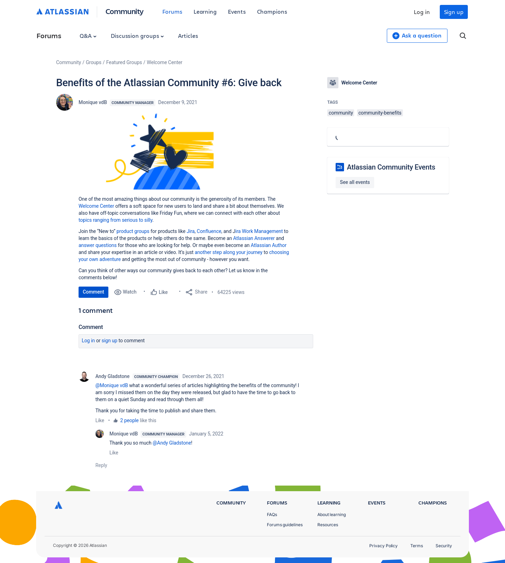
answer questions (98, 245)
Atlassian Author (269, 245)
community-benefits (380, 113)
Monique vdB (93, 102)
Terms (416, 545)
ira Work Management (259, 231)
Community (125, 11)
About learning (331, 514)
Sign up (454, 11)
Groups (93, 62)
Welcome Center (164, 62)
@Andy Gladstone (172, 443)
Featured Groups (124, 62)
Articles (188, 35)
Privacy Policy (383, 545)
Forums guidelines (285, 524)
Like (99, 420)
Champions (272, 11)
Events (237, 11)
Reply (101, 465)
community (341, 113)
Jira (191, 231)
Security (444, 545)
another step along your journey (228, 252)
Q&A (88, 35)
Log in (422, 11)
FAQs (272, 514)
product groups (132, 231)
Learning (205, 11)
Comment (93, 292)
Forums (172, 11)
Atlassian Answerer (254, 238)
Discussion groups (137, 35)
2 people (129, 420)
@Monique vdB (111, 385)
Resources (327, 524)
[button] (160, 152)
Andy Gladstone (112, 376)
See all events (355, 182)
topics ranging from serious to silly (115, 220)
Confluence (209, 231)
